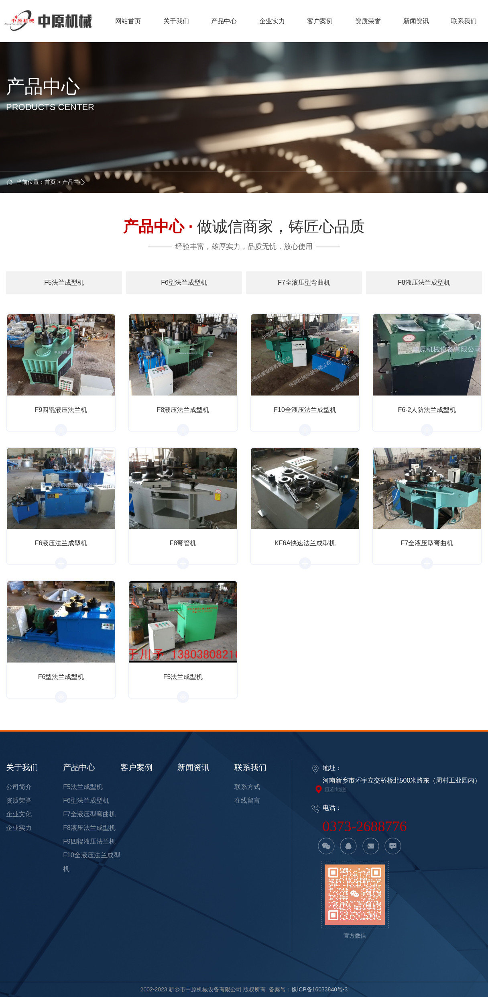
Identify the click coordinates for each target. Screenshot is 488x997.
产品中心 (73, 182)
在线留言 (247, 800)
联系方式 (247, 786)
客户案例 (136, 767)
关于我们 (22, 767)
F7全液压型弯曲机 (89, 814)
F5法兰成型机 (83, 786)
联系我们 (250, 767)
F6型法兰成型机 (86, 800)
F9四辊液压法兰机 (89, 841)
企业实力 (19, 827)
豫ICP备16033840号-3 (319, 989)
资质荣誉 (19, 800)
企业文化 (19, 814)
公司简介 (19, 786)
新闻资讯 (193, 767)
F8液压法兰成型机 (89, 827)
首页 (50, 182)
